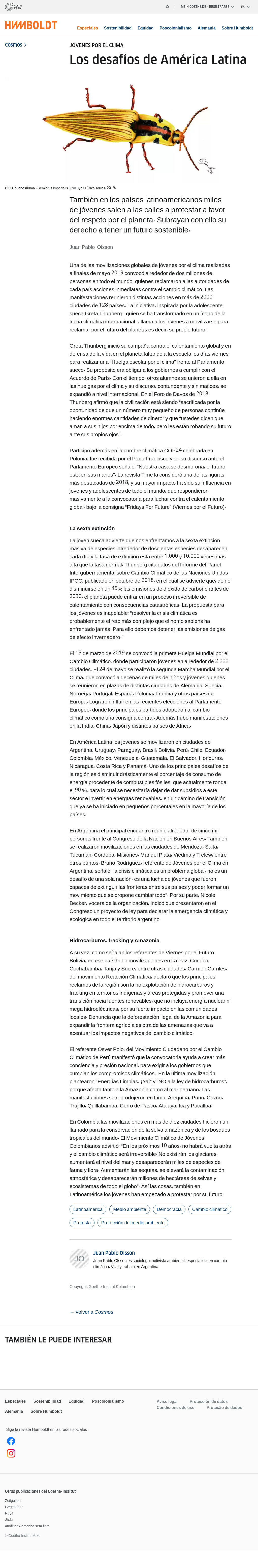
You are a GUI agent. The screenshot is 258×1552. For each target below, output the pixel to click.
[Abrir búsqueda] (167, 7)
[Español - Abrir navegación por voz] (246, 7)
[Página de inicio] (13, 7)
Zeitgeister (13, 1502)
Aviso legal (167, 1402)
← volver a (92, 1313)
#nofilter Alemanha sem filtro (27, 1527)
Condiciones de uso (176, 1408)
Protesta (132, 1223)
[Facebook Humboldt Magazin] (54, 1443)
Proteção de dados (224, 1408)
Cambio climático (93, 1223)
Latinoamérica (89, 1209)
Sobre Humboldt (237, 28)
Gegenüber (14, 1508)
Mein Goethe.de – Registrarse (207, 7)
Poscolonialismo (175, 28)
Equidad (145, 28)
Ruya (9, 1514)
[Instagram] (54, 1455)
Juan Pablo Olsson (114, 1254)
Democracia (176, 1209)
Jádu (9, 1521)
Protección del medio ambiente (187, 1223)
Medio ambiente (134, 1209)
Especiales (87, 28)
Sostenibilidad (118, 28)
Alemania (206, 28)
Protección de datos (209, 1402)
